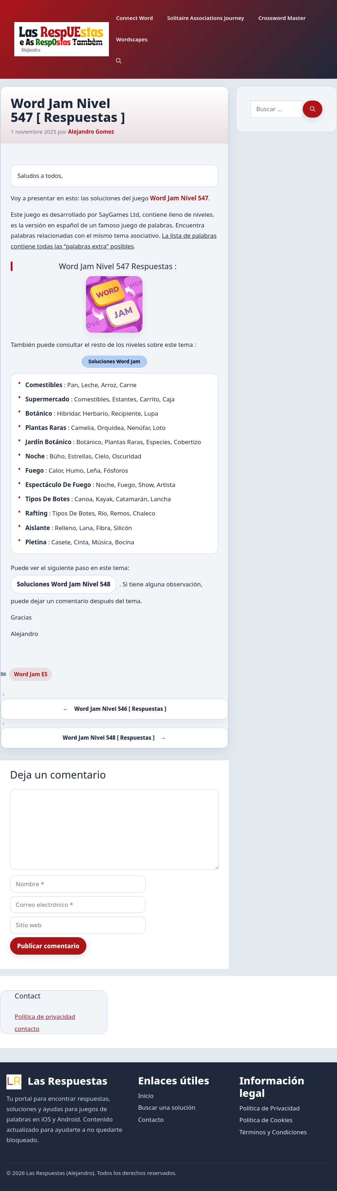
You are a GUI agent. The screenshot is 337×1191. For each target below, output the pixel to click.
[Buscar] (312, 109)
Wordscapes (131, 39)
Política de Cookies (265, 1119)
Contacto (151, 1119)
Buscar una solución (166, 1107)
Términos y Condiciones (273, 1131)
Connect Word (134, 17)
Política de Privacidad (269, 1107)
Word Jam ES (30, 673)
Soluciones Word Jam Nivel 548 (63, 584)
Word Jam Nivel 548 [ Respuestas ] (108, 737)
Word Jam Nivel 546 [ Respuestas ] (120, 708)
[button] (119, 60)
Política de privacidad (45, 1016)
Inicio (146, 1095)
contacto (27, 1028)
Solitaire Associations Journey (205, 17)
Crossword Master (282, 17)
